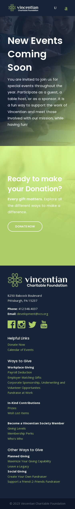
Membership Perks (21, 433)
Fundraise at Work (20, 393)
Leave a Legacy (18, 466)
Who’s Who (15, 439)
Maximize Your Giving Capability (29, 461)
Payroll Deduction (20, 372)
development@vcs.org (32, 314)
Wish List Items (18, 413)
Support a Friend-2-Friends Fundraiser (34, 481)
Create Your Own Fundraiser (27, 476)
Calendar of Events (21, 350)
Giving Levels (17, 428)
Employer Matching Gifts (24, 377)
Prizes (12, 408)
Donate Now (25, 226)
